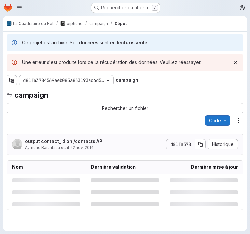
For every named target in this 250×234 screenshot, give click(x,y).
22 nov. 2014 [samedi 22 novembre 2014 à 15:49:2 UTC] (82, 147)
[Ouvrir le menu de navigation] (19, 8)
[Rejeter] (236, 62)
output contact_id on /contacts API (64, 141)
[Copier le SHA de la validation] (200, 144)
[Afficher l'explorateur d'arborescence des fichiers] (12, 80)
